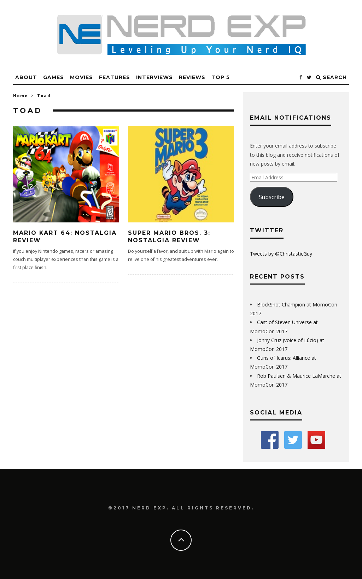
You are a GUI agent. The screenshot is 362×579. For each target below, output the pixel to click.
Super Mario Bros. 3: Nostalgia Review (169, 236)
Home (20, 95)
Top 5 (220, 77)
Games (53, 77)
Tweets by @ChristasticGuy (281, 253)
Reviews (192, 77)
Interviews (154, 77)
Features (114, 77)
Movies (81, 77)
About (26, 77)
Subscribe (272, 197)
